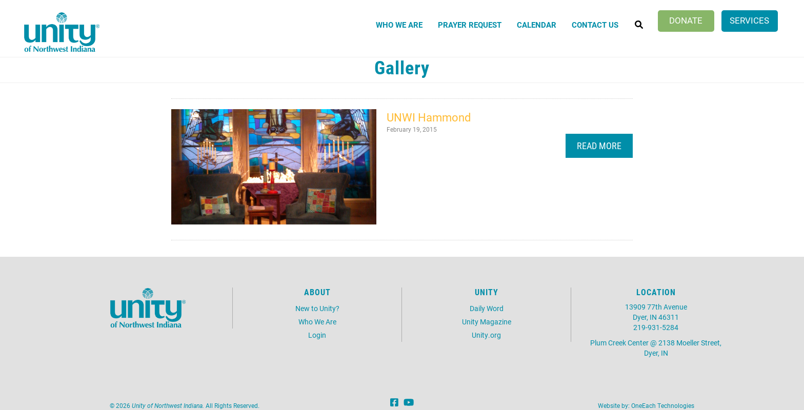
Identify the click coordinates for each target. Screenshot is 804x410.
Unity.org (486, 335)
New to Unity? (317, 308)
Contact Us (595, 24)
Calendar (536, 24)
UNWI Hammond (429, 117)
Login (317, 335)
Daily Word (487, 308)
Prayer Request (469, 24)
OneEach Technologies (662, 405)
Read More (599, 145)
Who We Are (399, 24)
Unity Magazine (486, 321)
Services (749, 20)
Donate (685, 20)
